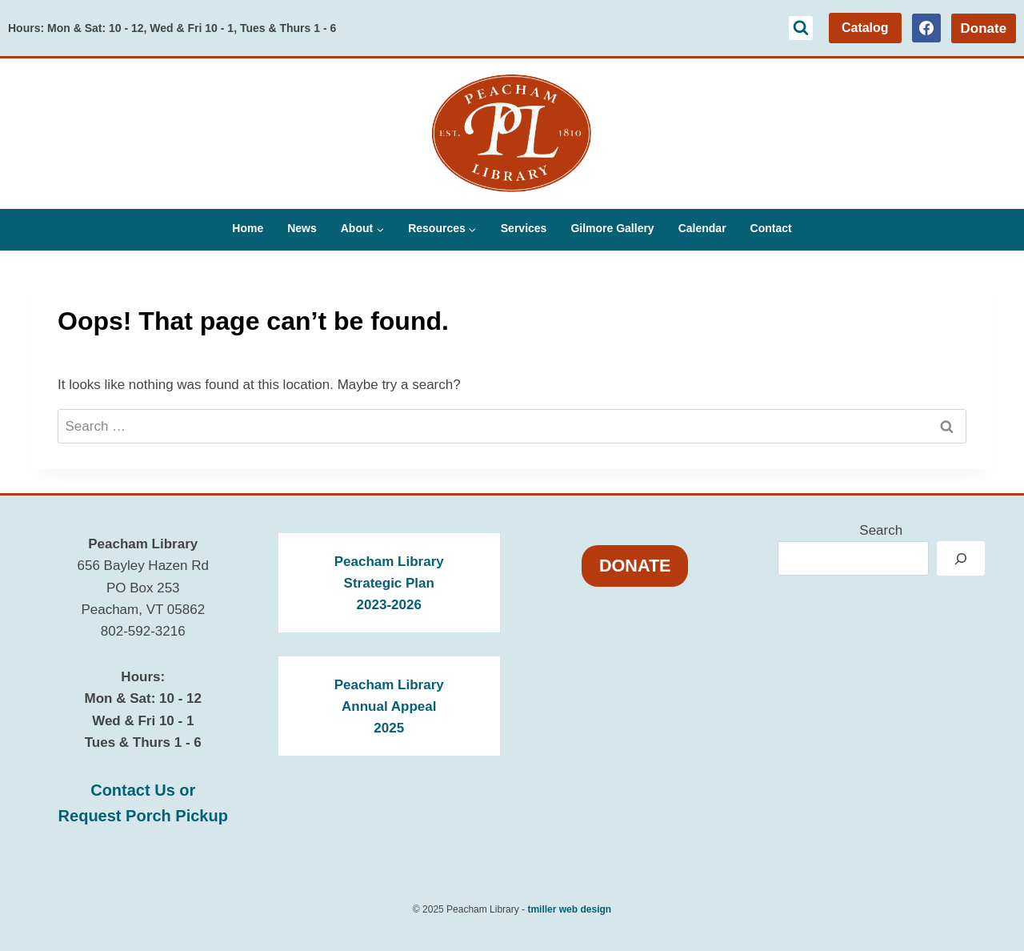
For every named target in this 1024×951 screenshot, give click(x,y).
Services (524, 228)
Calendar (702, 228)
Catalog (865, 27)
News (302, 228)
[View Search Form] (801, 28)
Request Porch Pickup (143, 816)
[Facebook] (926, 28)
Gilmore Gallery (612, 228)
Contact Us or (142, 790)
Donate (983, 28)
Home (247, 228)
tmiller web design (569, 909)
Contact (771, 228)
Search (880, 530)
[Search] (961, 558)
